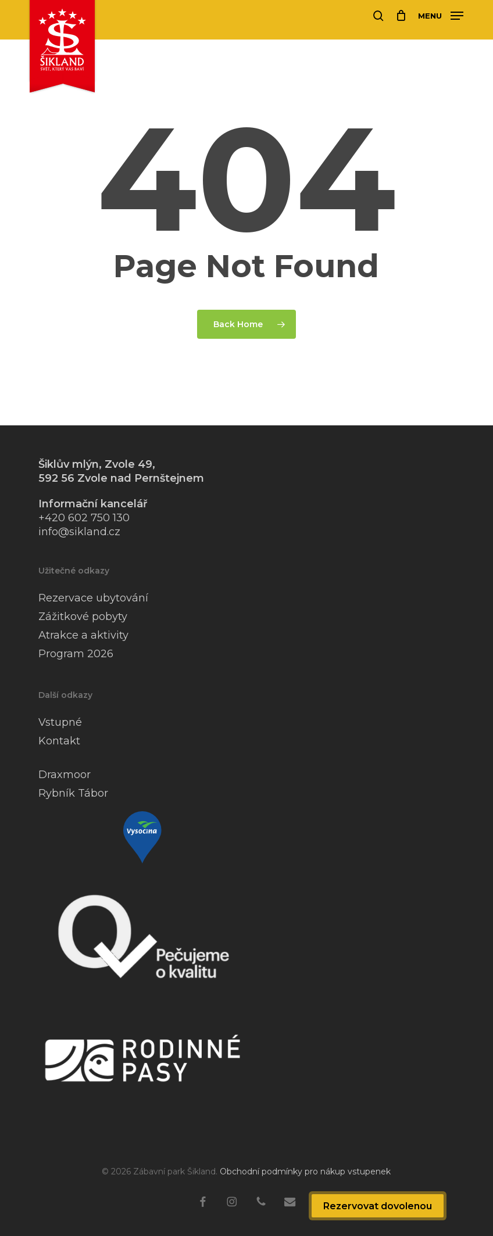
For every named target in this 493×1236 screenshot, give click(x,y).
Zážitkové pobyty (82, 616)
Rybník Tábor (73, 793)
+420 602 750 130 (84, 517)
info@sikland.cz (79, 531)
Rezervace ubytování (93, 598)
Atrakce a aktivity (83, 635)
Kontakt (59, 741)
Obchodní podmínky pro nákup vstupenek (305, 1171)
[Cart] (401, 15)
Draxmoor (64, 774)
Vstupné (60, 722)
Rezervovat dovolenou (377, 1206)
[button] (440, 15)
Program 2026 (75, 653)
